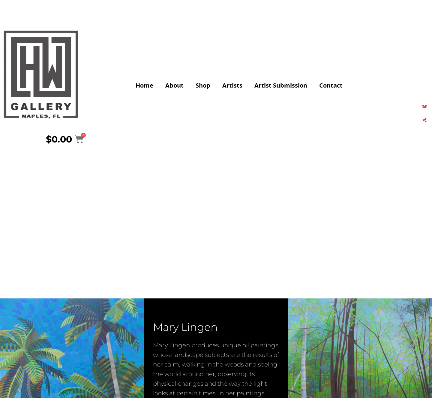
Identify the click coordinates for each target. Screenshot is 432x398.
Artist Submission (280, 85)
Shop (203, 85)
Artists (232, 85)
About (174, 85)
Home (144, 85)
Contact (331, 85)
